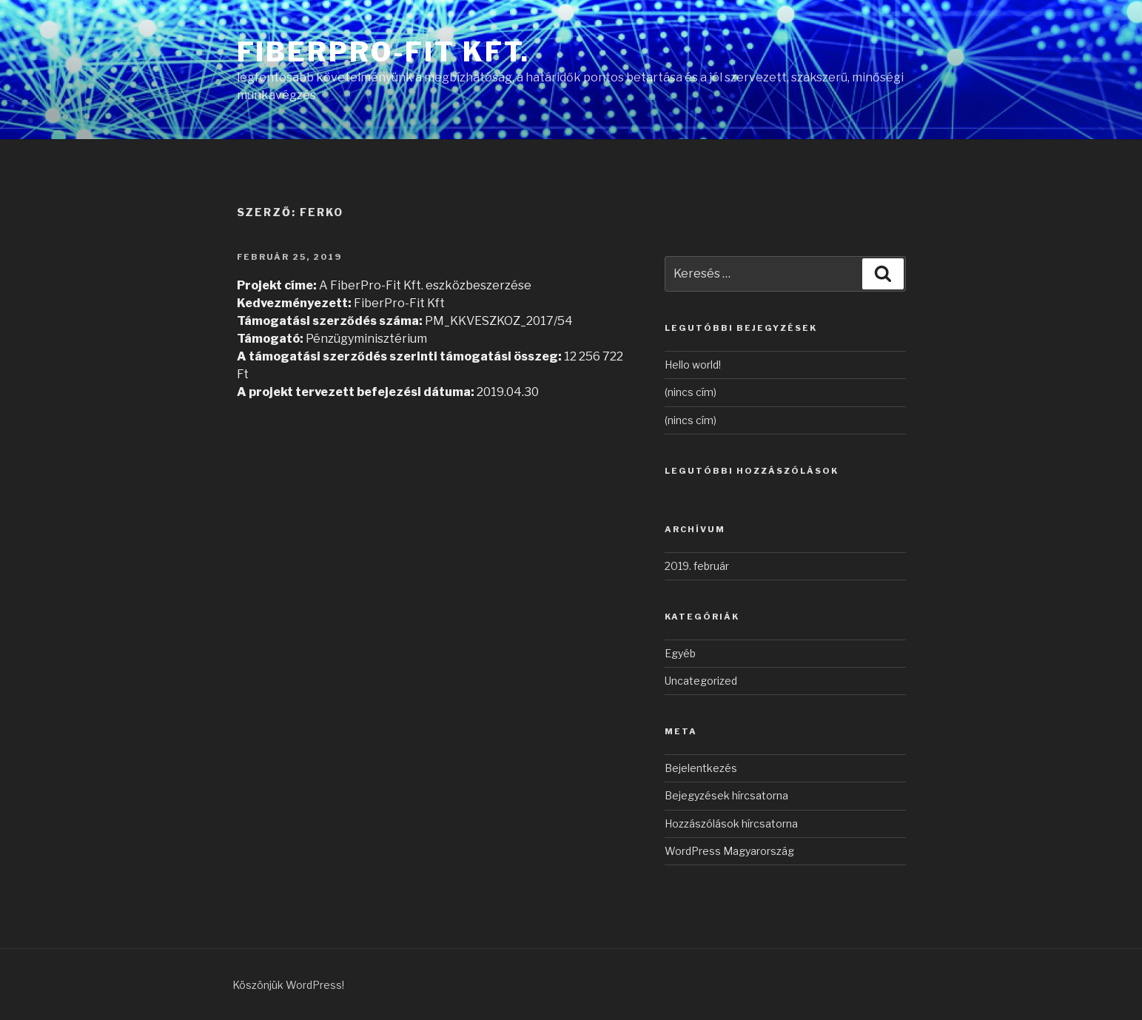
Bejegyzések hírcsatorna (726, 795)
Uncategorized (701, 680)
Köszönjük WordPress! (288, 985)
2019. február (697, 566)
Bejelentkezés (701, 768)
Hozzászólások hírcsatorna (731, 823)
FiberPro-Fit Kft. (383, 52)
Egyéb (680, 653)
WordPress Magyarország (729, 851)
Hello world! (693, 364)
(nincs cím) (690, 392)
